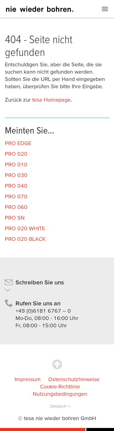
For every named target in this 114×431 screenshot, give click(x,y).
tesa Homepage (51, 99)
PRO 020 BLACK (25, 239)
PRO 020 (16, 154)
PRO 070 (16, 196)
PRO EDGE (18, 143)
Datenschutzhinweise (73, 379)
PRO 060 (16, 207)
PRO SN (15, 217)
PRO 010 (16, 164)
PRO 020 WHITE (25, 228)
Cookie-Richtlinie (60, 386)
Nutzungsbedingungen (60, 394)
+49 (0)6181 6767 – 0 (43, 311)
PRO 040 (16, 185)
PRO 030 (16, 175)
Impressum (28, 379)
